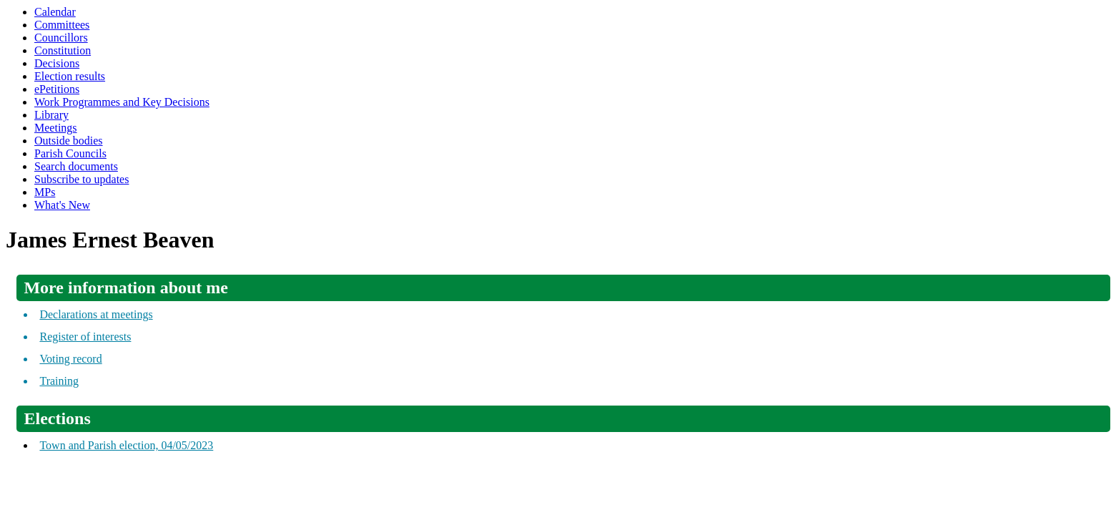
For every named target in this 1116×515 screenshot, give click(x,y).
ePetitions (56, 89)
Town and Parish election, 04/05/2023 (126, 445)
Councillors (61, 37)
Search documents (76, 166)
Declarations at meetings (95, 314)
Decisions (56, 63)
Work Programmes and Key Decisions (121, 102)
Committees (61, 25)
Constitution (62, 50)
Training (59, 381)
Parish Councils (70, 153)
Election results (69, 76)
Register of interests (85, 336)
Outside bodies (68, 140)
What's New (62, 205)
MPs (44, 192)
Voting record (70, 359)
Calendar (55, 12)
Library (51, 115)
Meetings (55, 128)
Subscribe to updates (81, 179)
